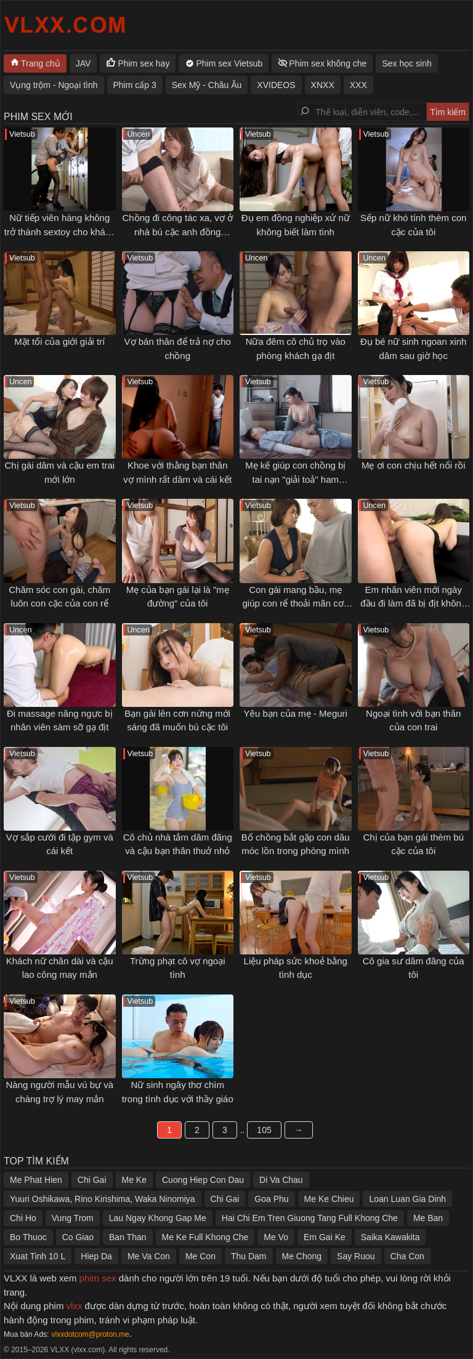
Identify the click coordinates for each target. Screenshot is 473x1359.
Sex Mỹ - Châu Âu (207, 85)
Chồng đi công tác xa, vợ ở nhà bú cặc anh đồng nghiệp (177, 231)
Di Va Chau (281, 1180)
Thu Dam (249, 1256)
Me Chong (302, 1256)
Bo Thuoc (28, 1237)
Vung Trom (73, 1218)
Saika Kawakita (390, 1237)
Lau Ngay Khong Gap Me (157, 1218)
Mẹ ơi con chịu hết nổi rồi (414, 465)
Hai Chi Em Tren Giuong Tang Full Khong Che (310, 1218)
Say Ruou (355, 1256)
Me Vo (276, 1237)
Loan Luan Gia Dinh (407, 1199)
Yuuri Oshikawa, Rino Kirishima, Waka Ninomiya (102, 1199)
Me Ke (134, 1180)
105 (264, 1130)
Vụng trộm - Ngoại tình (54, 85)
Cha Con (407, 1256)
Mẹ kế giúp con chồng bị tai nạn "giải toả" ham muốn (295, 479)
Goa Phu (271, 1199)
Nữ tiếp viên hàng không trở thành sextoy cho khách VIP (59, 231)
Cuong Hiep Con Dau (203, 1180)
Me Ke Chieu (329, 1199)
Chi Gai (92, 1180)
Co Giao (78, 1237)
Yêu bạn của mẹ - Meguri (295, 713)
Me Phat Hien (36, 1180)
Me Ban (428, 1218)
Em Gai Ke (325, 1237)
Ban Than (127, 1237)
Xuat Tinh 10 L (37, 1256)
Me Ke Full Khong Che (205, 1237)
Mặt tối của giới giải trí (59, 341)
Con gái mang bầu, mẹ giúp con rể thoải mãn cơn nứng (295, 603)
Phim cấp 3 (134, 85)
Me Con (200, 1256)
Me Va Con (148, 1256)
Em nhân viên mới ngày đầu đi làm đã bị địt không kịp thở (413, 603)
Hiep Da (96, 1256)
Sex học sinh (406, 63)
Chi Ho (23, 1218)
